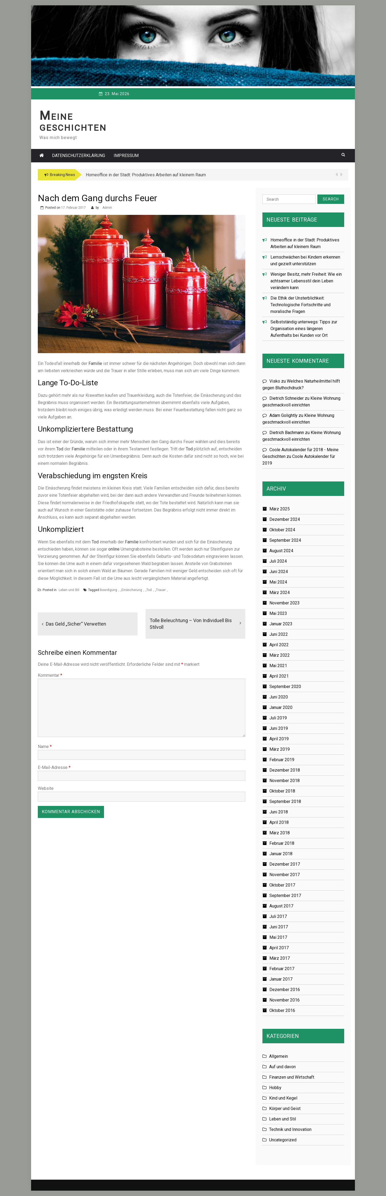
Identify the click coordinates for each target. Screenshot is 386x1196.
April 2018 (279, 822)
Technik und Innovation (290, 1129)
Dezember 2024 (284, 519)
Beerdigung (108, 590)
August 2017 (281, 906)
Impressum (126, 155)
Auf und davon (282, 1066)
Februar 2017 (281, 968)
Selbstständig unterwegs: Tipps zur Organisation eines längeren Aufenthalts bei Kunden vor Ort (303, 328)
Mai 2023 (278, 613)
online (114, 549)
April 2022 (279, 644)
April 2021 (279, 676)
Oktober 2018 (282, 791)
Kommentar (50, 675)
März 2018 (279, 832)
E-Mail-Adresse (54, 767)
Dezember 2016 (284, 989)
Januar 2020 (280, 707)
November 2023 (284, 603)
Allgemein (278, 1056)
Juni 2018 (278, 811)
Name (45, 746)
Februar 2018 (281, 843)
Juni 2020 (278, 697)
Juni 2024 (278, 571)
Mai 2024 (278, 582)
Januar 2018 (280, 853)
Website (46, 788)
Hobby (275, 1087)
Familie (95, 363)
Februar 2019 (281, 759)
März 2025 (279, 508)
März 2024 (279, 592)
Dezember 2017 (284, 864)
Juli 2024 (278, 561)
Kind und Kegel (283, 1098)
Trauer (161, 590)
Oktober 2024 (282, 529)
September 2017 (285, 895)
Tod (59, 448)
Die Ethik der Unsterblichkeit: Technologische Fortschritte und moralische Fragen (300, 305)
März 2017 (279, 958)
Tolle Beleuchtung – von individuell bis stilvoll (191, 624)
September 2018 (285, 801)
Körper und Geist (284, 1108)
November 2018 (284, 780)
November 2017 (284, 874)
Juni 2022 (278, 634)
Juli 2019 (278, 717)
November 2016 (284, 1000)
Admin (107, 208)
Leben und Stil (69, 590)
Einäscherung (131, 590)
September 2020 (285, 686)
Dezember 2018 (284, 770)
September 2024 (285, 540)
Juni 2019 (278, 728)
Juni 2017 (278, 926)
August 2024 (281, 550)
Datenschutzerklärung (78, 155)
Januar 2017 (280, 979)
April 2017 (279, 947)
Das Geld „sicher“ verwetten (76, 624)
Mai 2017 (278, 937)
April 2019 (279, 738)
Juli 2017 (278, 916)
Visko (274, 381)
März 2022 (279, 655)
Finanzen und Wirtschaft (291, 1077)
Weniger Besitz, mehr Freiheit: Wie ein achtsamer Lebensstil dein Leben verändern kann (306, 281)
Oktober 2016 (282, 1010)
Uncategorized (282, 1139)
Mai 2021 (278, 665)
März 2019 (279, 749)
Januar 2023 (280, 623)
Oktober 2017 (282, 885)
